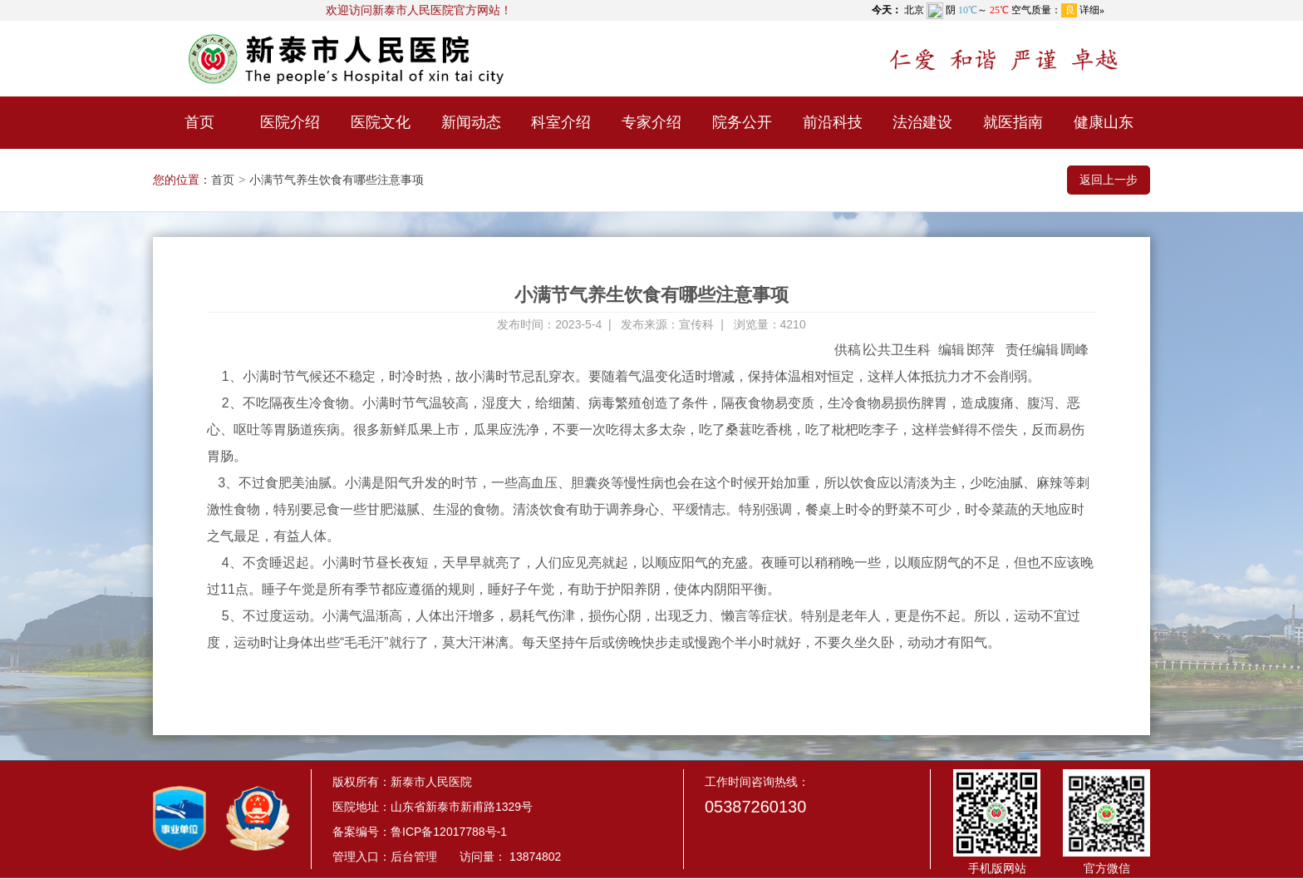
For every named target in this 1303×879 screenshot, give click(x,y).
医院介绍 (290, 122)
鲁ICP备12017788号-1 (449, 831)
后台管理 (414, 856)
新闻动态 (471, 122)
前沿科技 (833, 122)
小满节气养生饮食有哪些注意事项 (336, 179)
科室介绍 (561, 122)
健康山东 (1103, 122)
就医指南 (1013, 122)
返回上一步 (1108, 179)
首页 (199, 122)
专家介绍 (651, 122)
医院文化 (381, 122)
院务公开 (742, 122)
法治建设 (922, 122)
